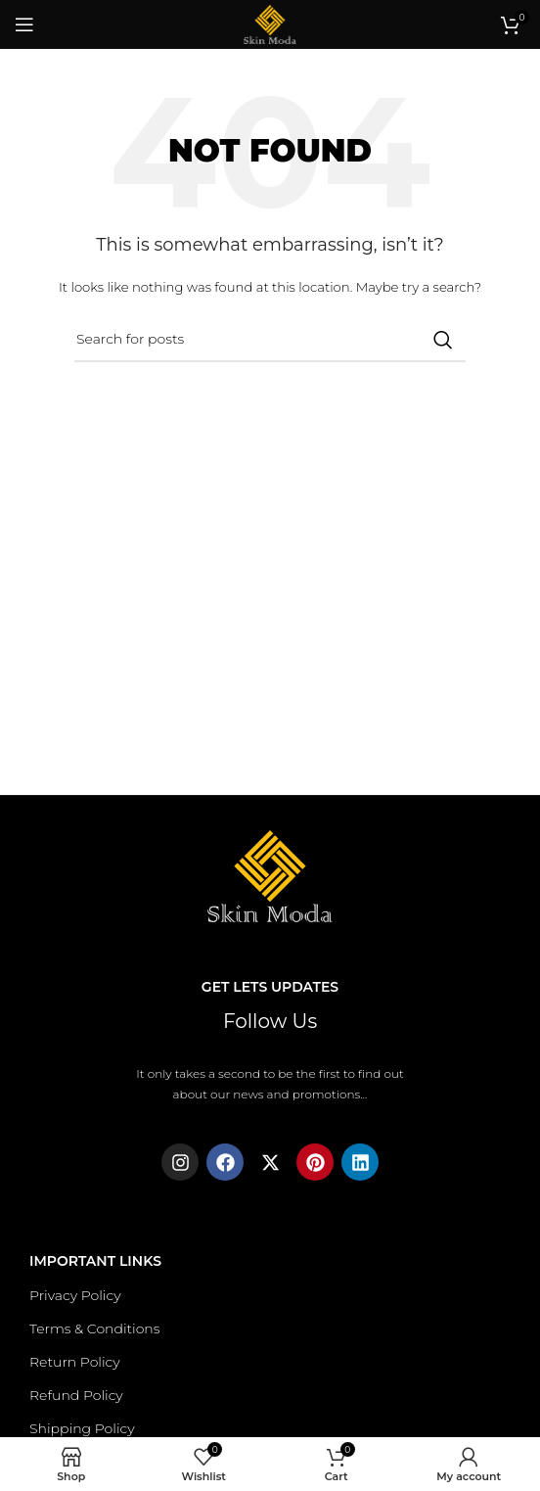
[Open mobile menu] (24, 24)
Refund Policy (76, 1395)
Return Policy (74, 1362)
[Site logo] (270, 23)
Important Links (95, 1261)
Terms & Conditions (94, 1328)
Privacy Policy (75, 1295)
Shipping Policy (82, 1428)
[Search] (270, 339)
